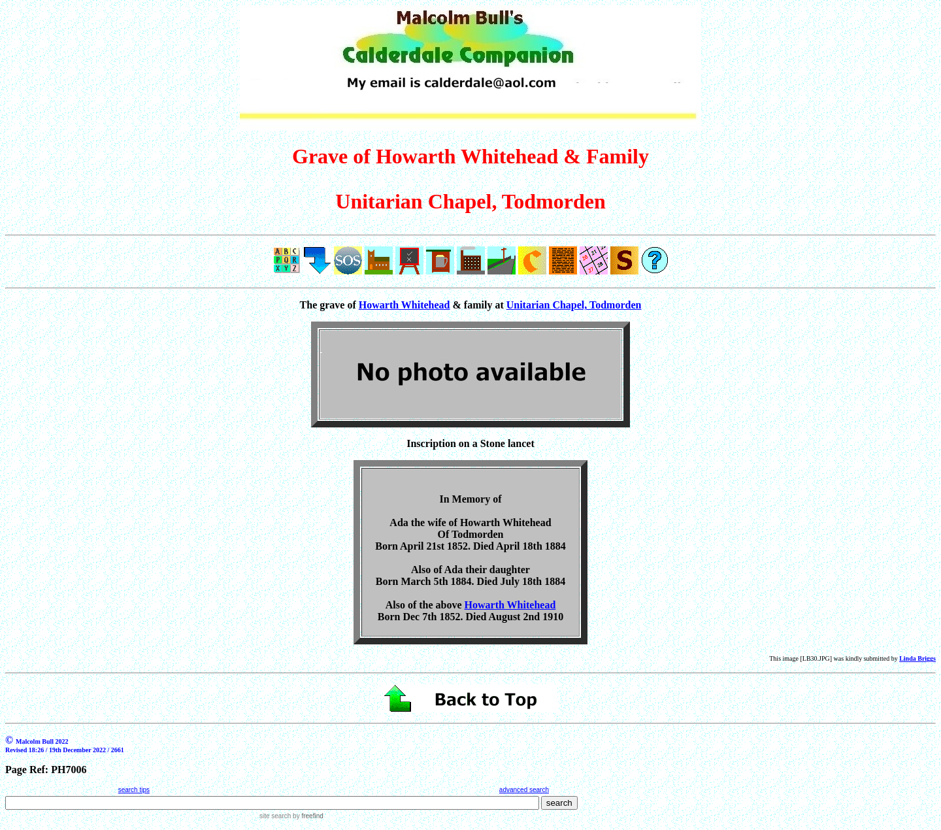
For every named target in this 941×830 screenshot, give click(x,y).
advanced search (524, 789)
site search (275, 816)
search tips (134, 789)
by (307, 816)
